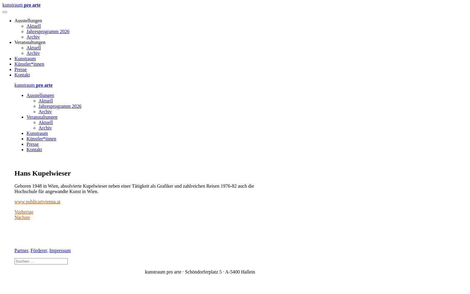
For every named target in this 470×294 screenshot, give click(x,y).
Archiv (33, 36)
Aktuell (33, 26)
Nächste (22, 217)
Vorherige (23, 211)
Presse (20, 69)
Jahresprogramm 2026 (48, 31)
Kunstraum (25, 58)
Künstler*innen (29, 64)
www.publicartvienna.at (37, 201)
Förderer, (39, 250)
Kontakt (22, 74)
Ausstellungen (40, 95)
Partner (21, 250)
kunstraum (21, 5)
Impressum (60, 250)
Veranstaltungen (41, 117)
